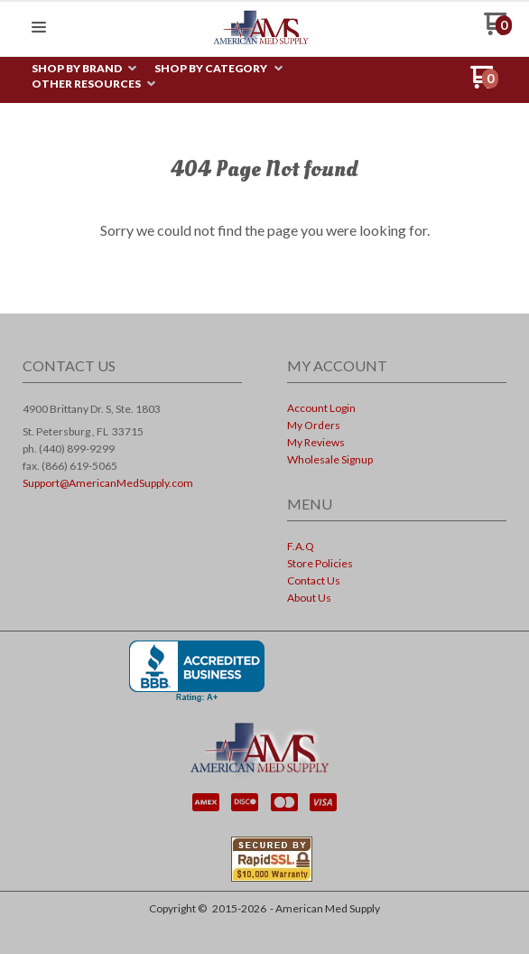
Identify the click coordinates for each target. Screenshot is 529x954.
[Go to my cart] (498, 30)
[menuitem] (84, 69)
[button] (39, 28)
